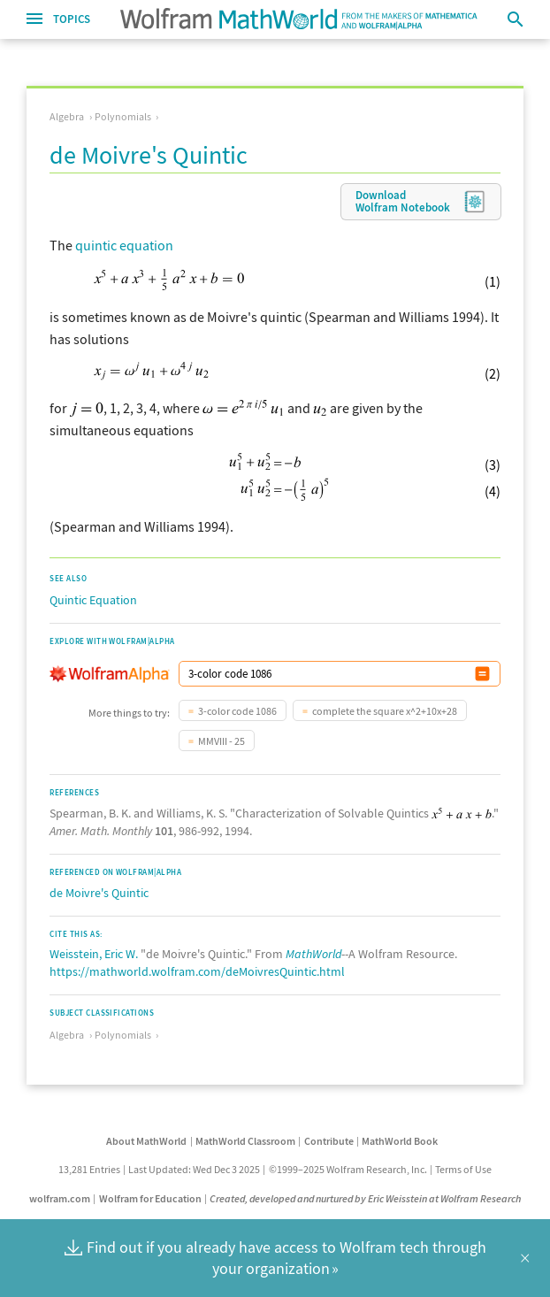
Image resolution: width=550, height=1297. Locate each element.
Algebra (67, 116)
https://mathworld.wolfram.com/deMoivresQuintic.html (197, 971)
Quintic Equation (93, 600)
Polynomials (123, 116)
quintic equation (124, 245)
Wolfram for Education (150, 1198)
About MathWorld (146, 1140)
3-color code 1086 (237, 711)
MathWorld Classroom (245, 1140)
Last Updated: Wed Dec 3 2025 (194, 1169)
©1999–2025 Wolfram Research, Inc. (348, 1169)
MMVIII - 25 (221, 741)
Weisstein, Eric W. (94, 954)
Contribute (329, 1140)
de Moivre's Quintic (99, 893)
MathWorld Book (400, 1140)
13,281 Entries (89, 1169)
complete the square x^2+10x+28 (384, 711)
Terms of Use (463, 1169)
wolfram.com (59, 1198)
